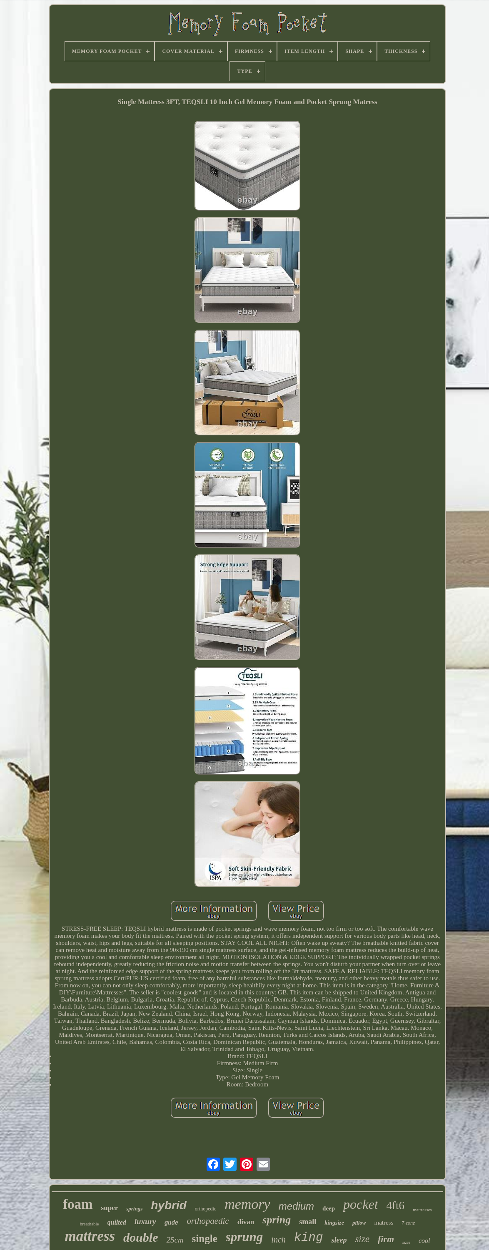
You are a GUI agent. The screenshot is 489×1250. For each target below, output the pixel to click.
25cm (174, 1239)
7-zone (408, 1223)
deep (328, 1208)
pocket (360, 1204)
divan (245, 1222)
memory (247, 1204)
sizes (406, 1242)
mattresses (422, 1209)
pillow (359, 1223)
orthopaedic (208, 1221)
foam (77, 1204)
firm (386, 1239)
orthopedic (205, 1209)
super (109, 1208)
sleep (339, 1240)
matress (383, 1222)
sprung (244, 1237)
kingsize (334, 1223)
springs (134, 1208)
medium (296, 1206)
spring (276, 1220)
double (140, 1237)
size (362, 1239)
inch (278, 1239)
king (308, 1238)
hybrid (169, 1205)
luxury (145, 1221)
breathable (89, 1223)
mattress (90, 1236)
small (307, 1222)
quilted (116, 1222)
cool (424, 1240)
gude (172, 1223)
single (204, 1238)
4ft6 (396, 1205)
